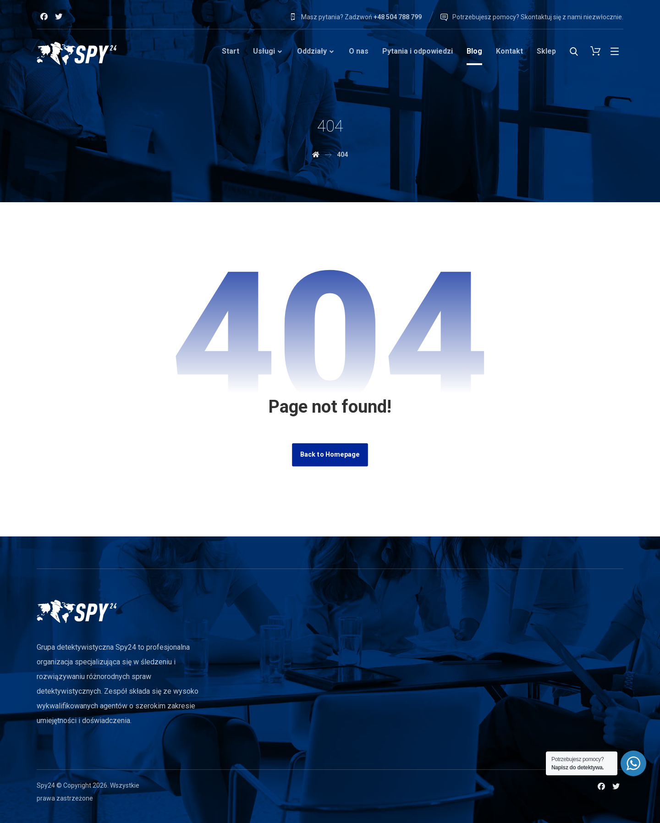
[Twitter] (58, 16)
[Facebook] (44, 16)
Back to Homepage (330, 454)
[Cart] (595, 50)
